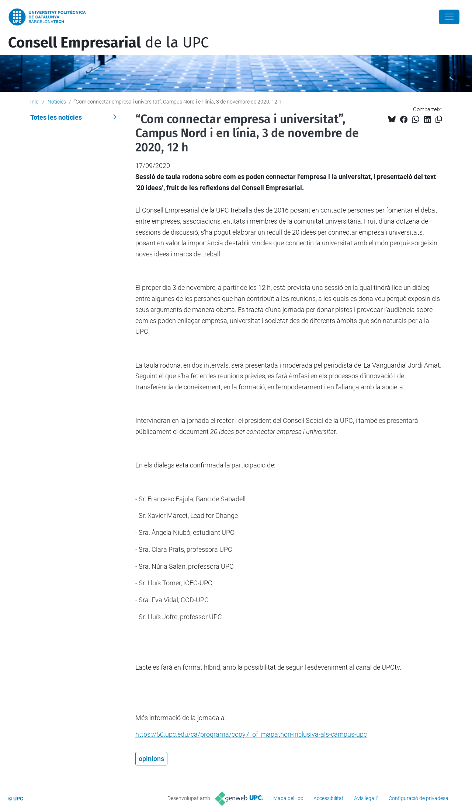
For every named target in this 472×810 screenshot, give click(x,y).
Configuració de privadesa (418, 798)
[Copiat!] (438, 119)
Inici (34, 102)
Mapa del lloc (288, 798)
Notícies (57, 102)
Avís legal (364, 798)
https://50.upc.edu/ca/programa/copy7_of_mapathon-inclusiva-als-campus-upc (251, 734)
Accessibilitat (328, 798)
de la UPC (108, 43)
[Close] (449, 17)
